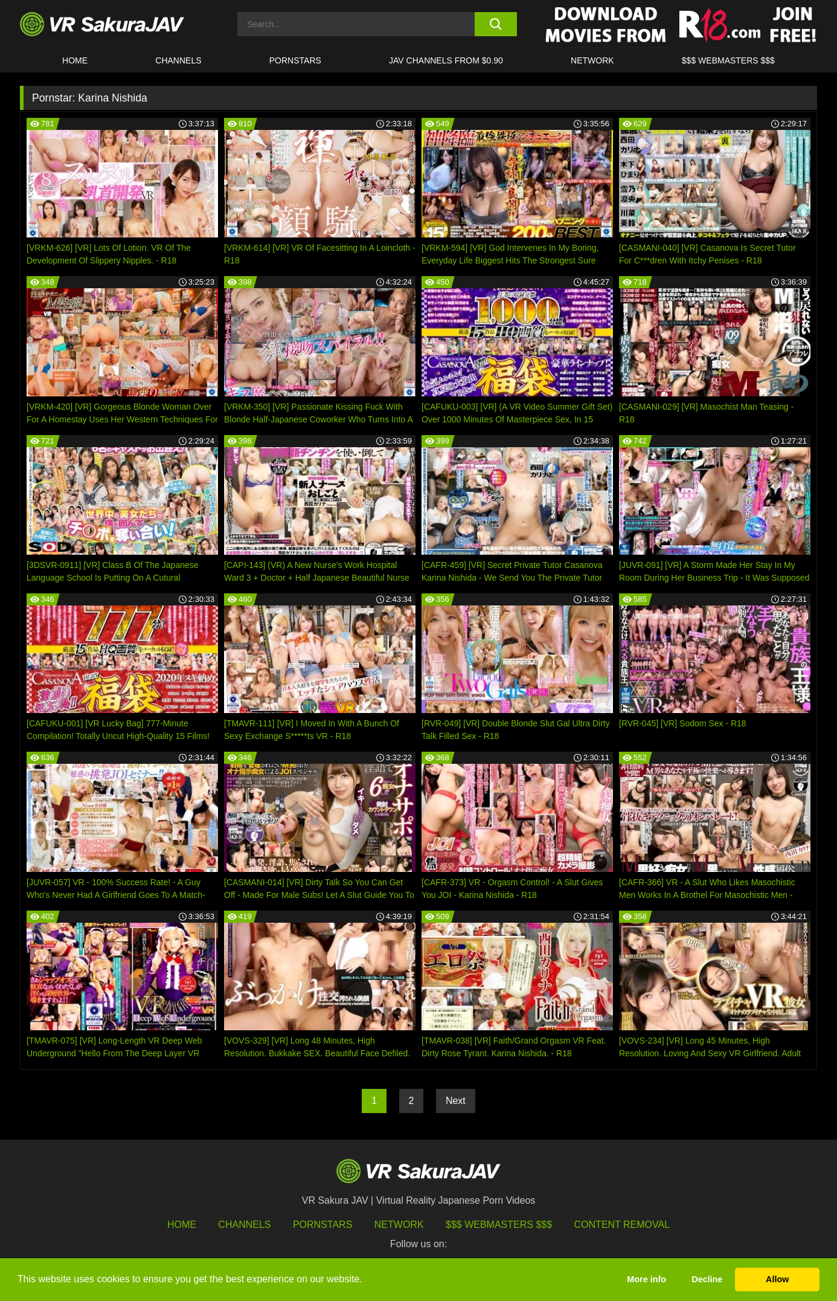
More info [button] (646, 1279)
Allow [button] (777, 1279)
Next (456, 1101)
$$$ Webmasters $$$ (499, 1224)
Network (592, 60)
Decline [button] (706, 1279)
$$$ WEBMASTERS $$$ (728, 60)
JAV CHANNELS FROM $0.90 (446, 60)
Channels (178, 60)
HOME (75, 60)
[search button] (495, 24)
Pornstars (295, 60)
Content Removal (622, 1224)
